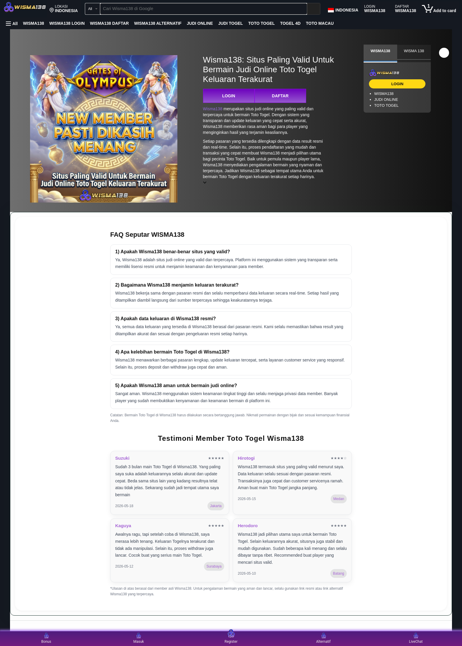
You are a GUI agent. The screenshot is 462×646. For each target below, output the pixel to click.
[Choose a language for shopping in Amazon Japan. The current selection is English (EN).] (343, 8)
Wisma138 (212, 108)
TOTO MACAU (320, 23)
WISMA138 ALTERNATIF (158, 23)
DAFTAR (280, 95)
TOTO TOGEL (261, 23)
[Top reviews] (231, 625)
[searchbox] (203, 8)
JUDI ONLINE (200, 23)
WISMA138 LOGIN (67, 23)
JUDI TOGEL (230, 23)
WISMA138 (33, 23)
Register (231, 638)
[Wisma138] (24, 9)
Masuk (138, 638)
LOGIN (228, 95)
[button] (63, 8)
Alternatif (323, 638)
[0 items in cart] (439, 8)
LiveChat (416, 638)
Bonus (46, 638)
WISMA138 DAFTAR (109, 23)
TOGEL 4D (290, 23)
